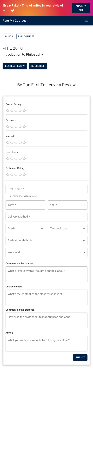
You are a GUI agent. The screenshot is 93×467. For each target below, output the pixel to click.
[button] (25, 205)
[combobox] (46, 191)
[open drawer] (86, 21)
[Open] (83, 240)
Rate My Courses (15, 20)
